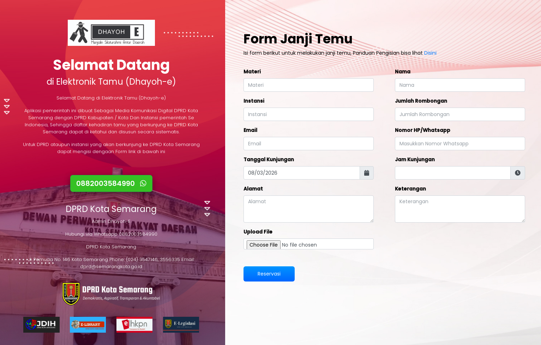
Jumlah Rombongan (421, 100)
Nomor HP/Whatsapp (422, 130)
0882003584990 (111, 183)
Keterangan (410, 188)
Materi (252, 71)
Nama (402, 71)
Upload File (258, 231)
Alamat (253, 188)
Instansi (254, 100)
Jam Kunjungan (415, 159)
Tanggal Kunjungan (269, 159)
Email (250, 130)
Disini (430, 52)
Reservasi (269, 273)
